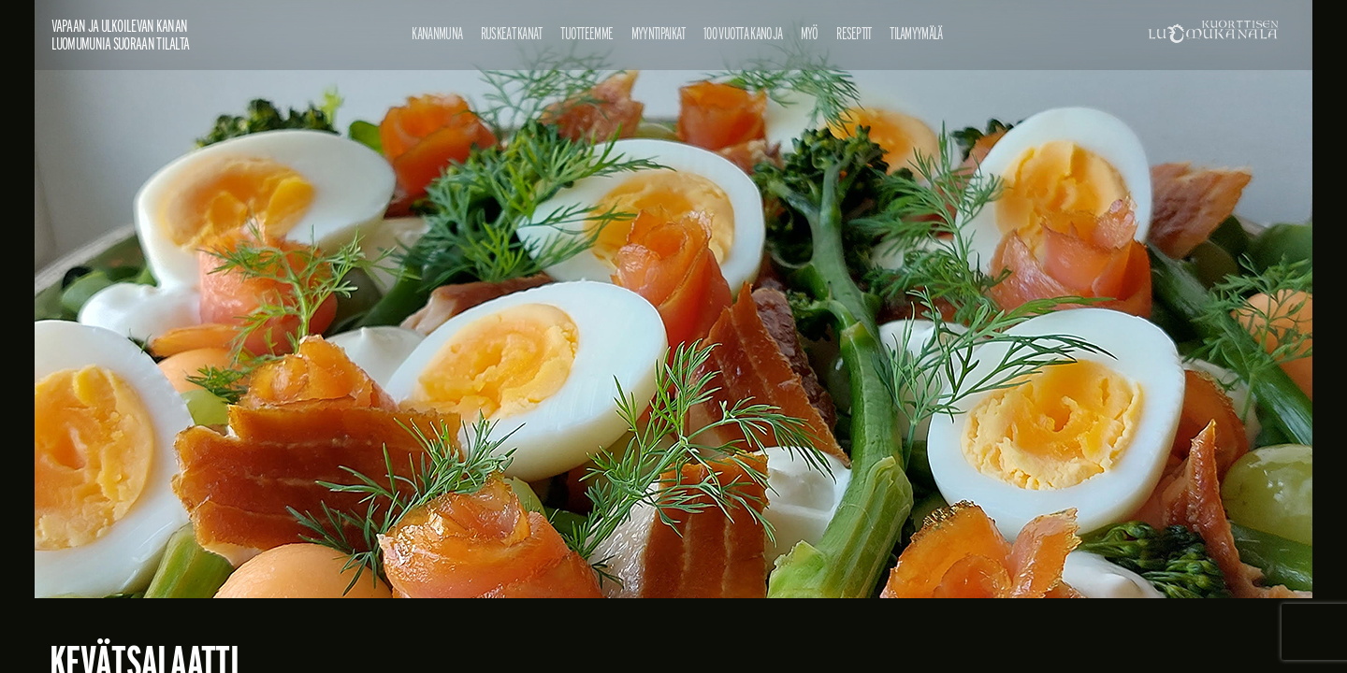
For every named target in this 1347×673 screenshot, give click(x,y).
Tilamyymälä (916, 33)
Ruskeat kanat (512, 33)
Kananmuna (437, 33)
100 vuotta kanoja (742, 33)
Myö (809, 33)
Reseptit (853, 33)
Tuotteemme (586, 33)
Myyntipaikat (658, 33)
